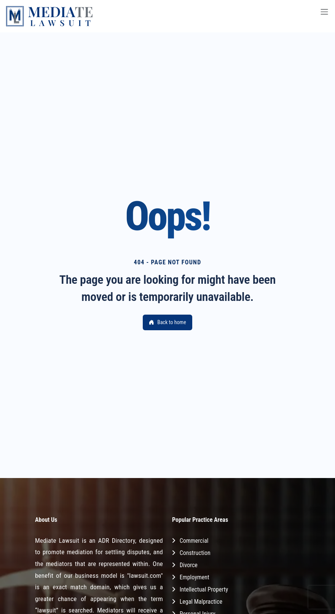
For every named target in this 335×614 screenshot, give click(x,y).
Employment (194, 577)
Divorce (189, 565)
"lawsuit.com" (145, 575)
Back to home (167, 322)
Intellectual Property (204, 589)
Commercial (194, 540)
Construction (195, 552)
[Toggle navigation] (324, 16)
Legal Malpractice (201, 601)
